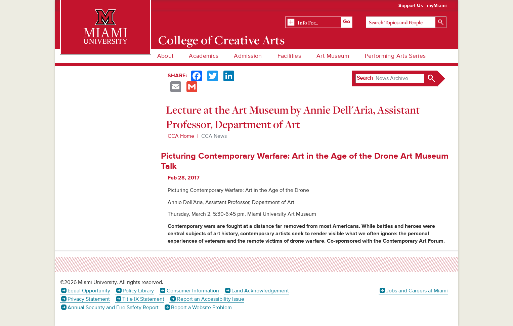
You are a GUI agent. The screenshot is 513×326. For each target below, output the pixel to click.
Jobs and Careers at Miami (417, 290)
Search (365, 78)
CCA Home (181, 136)
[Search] (406, 22)
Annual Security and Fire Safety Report (113, 307)
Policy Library (138, 290)
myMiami (437, 6)
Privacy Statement (89, 299)
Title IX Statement (143, 299)
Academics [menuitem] (203, 55)
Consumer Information (193, 290)
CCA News (214, 136)
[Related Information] (319, 22)
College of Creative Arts (221, 40)
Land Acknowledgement (260, 290)
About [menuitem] (165, 55)
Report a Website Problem (201, 307)
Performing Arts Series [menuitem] (395, 55)
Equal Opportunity (89, 290)
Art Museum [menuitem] (332, 55)
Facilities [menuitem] (289, 55)
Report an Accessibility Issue (210, 299)
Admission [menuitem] (248, 55)
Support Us (410, 6)
